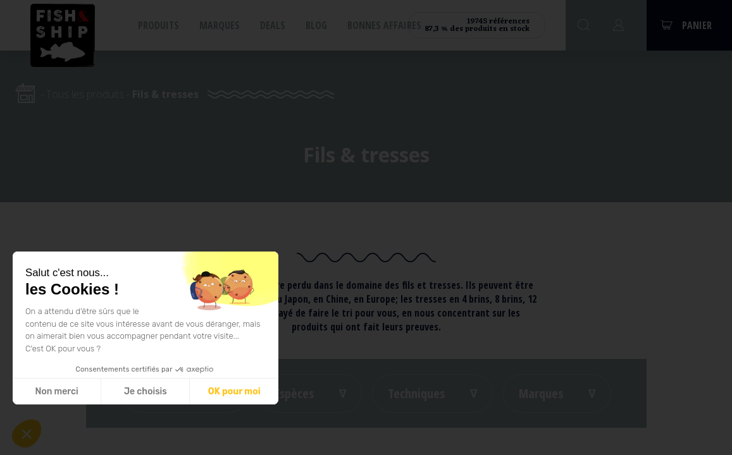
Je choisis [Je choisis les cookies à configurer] (145, 391)
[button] (26, 433)
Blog (316, 25)
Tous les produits (85, 94)
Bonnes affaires (384, 25)
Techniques (416, 393)
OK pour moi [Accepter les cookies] (234, 391)
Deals (272, 25)
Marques (219, 25)
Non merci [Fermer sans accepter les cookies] (56, 391)
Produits (158, 25)
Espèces (294, 393)
